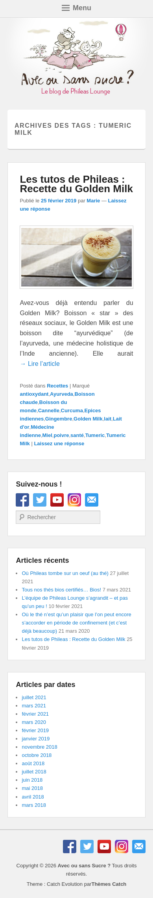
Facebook (22, 500)
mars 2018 (34, 805)
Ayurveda (61, 394)
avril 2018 (33, 797)
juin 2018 (32, 780)
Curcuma (72, 410)
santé (77, 435)
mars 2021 (34, 706)
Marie (93, 201)
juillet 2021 (34, 697)
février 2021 (35, 714)
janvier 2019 (36, 739)
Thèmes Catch (108, 884)
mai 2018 (32, 788)
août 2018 (33, 763)
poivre (61, 435)
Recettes (57, 386)
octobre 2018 (37, 755)
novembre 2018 (39, 747)
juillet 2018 (34, 772)
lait (107, 419)
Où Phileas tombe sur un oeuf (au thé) (65, 573)
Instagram (74, 500)
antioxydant (34, 394)
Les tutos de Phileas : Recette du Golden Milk (76, 184)
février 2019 (35, 730)
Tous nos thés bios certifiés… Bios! (61, 590)
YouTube (57, 500)
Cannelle (48, 410)
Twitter (39, 500)
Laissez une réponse (59, 443)
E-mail (91, 500)
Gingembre (58, 419)
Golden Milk (88, 419)
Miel (47, 435)
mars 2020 (34, 722)
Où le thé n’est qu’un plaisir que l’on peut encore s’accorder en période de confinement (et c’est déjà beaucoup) (76, 623)
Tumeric (95, 435)
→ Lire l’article (39, 363)
